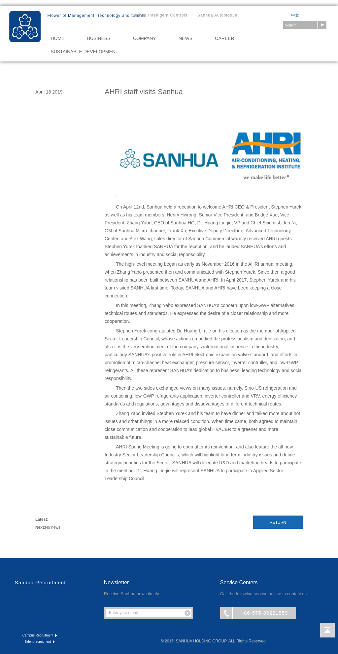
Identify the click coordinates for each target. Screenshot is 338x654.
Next (39, 527)
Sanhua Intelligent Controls (159, 15)
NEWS (185, 38)
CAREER (224, 38)
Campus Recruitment (40, 635)
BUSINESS (99, 38)
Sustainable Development (84, 51)
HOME (57, 38)
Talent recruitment (40, 642)
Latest (41, 519)
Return (278, 522)
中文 (295, 15)
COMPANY (144, 38)
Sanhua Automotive (217, 15)
